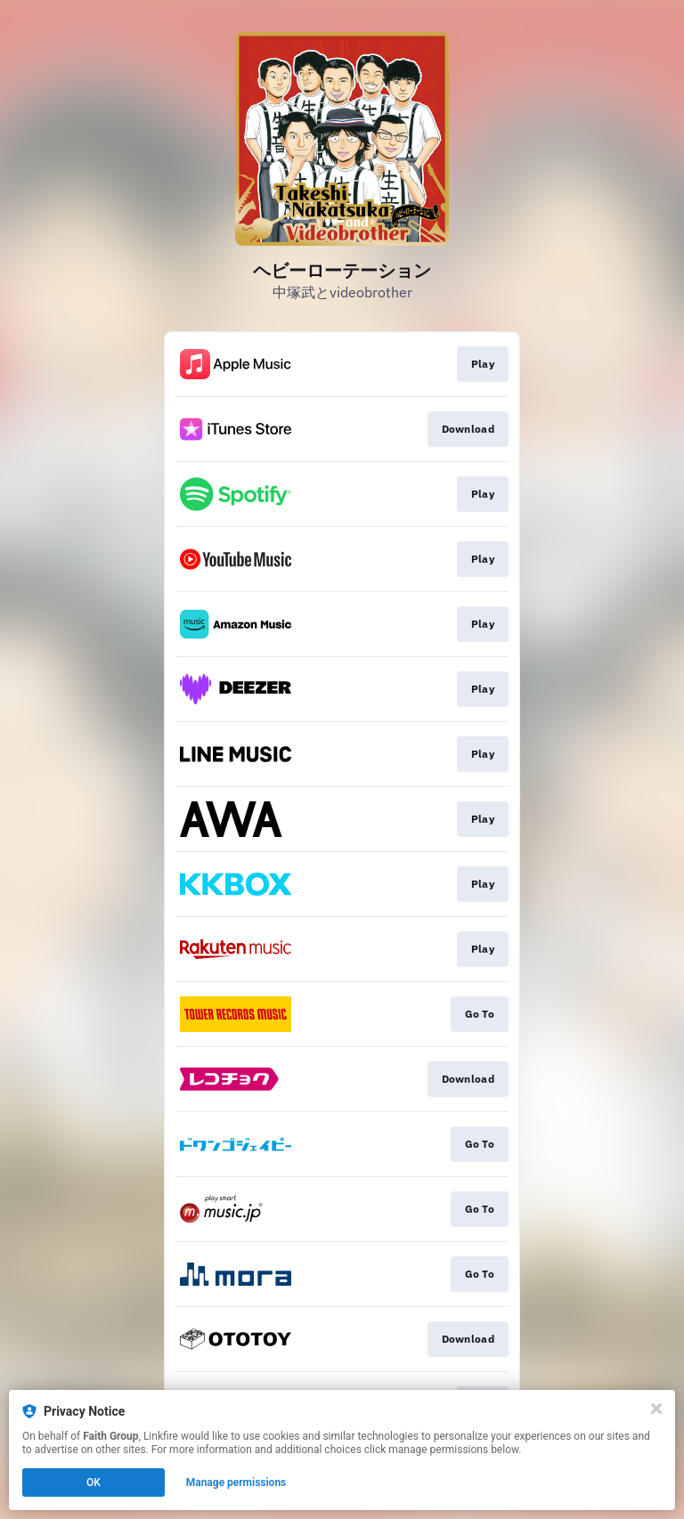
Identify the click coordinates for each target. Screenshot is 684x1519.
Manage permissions (236, 1482)
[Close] (656, 1408)
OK (93, 1482)
